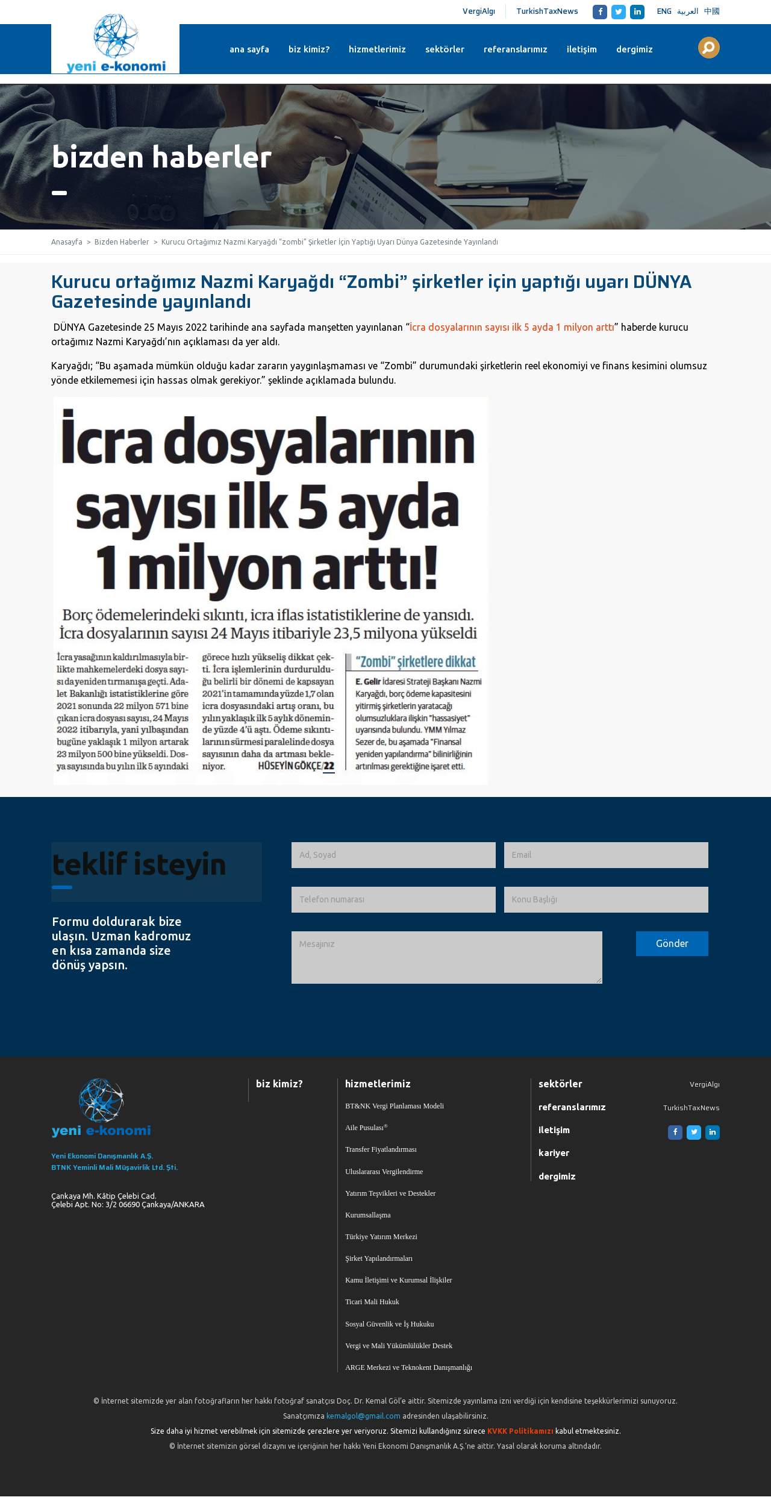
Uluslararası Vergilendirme (384, 1173)
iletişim (587, 49)
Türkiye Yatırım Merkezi (381, 1240)
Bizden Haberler (122, 242)
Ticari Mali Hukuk (372, 1307)
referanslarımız (521, 49)
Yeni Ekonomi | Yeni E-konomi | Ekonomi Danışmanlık (117, 43)
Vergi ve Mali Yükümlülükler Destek (398, 1352)
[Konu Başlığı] (606, 900)
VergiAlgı (479, 11)
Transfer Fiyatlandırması (381, 1151)
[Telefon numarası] (394, 900)
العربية (688, 11)
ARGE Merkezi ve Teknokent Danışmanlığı (408, 1374)
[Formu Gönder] (672, 944)
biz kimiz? (314, 49)
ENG (664, 11)
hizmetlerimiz (382, 49)
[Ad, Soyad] (394, 855)
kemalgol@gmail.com (363, 1422)
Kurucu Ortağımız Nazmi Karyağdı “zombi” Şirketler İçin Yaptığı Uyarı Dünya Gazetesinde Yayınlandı (329, 242)
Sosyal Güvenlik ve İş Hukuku (389, 1329)
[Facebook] (597, 11)
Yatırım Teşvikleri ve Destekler (390, 1196)
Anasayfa (67, 242)
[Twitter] (616, 11)
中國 (712, 11)
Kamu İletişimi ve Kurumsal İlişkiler (398, 1285)
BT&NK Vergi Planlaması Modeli (394, 1106)
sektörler (450, 49)
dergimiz (640, 49)
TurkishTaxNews (547, 11)
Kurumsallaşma (367, 1218)
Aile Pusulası (366, 1129)
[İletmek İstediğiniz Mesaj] (447, 957)
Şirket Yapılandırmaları (379, 1262)
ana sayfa (255, 49)
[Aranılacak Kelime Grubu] (709, 47)
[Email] (606, 855)
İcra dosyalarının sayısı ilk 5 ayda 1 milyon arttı (512, 327)
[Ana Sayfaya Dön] (135, 1108)
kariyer (553, 1154)
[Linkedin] (635, 11)
